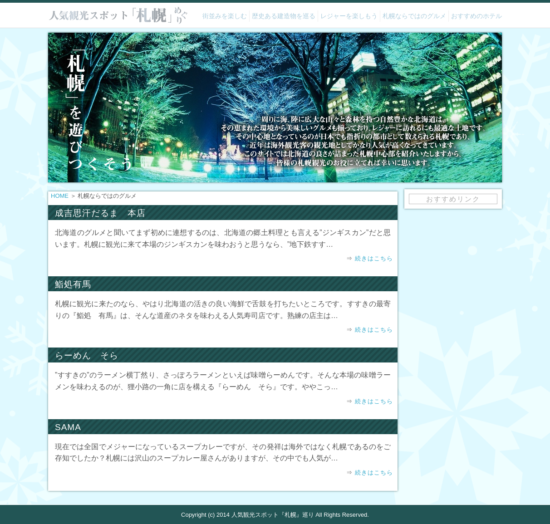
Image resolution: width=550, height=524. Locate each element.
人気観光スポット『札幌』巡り (272, 514)
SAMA (68, 427)
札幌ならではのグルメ (414, 16)
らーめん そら (86, 355)
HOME (60, 195)
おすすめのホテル (476, 16)
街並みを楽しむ (224, 16)
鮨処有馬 (73, 284)
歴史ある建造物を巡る (283, 16)
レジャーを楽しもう (349, 16)
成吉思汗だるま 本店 (100, 213)
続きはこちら (374, 258)
